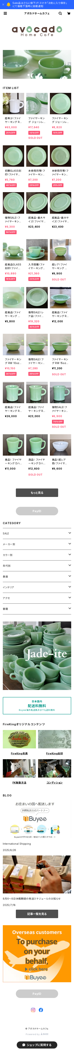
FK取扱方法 (19, 782)
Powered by (37, 1034)
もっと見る (37, 492)
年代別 (7, 565)
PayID (37, 511)
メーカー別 (9, 544)
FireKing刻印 (54, 753)
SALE (6, 533)
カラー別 (8, 554)
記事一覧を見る (37, 914)
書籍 (5, 608)
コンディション (55, 782)
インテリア (8, 587)
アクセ (6, 598)
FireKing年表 (19, 753)
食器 (5, 576)
